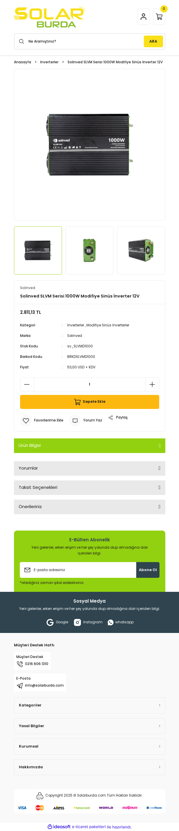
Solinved (74, 335)
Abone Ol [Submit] (148, 569)
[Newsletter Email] (89, 570)
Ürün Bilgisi (30, 445)
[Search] (89, 41)
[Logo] (50, 16)
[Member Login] (143, 16)
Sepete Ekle (89, 401)
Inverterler (75, 325)
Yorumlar (28, 468)
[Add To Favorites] (41, 420)
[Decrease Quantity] (27, 384)
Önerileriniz (30, 506)
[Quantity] (89, 384)
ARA (153, 41)
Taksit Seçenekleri (38, 487)
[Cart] (159, 16)
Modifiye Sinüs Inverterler (107, 325)
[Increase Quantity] (152, 384)
